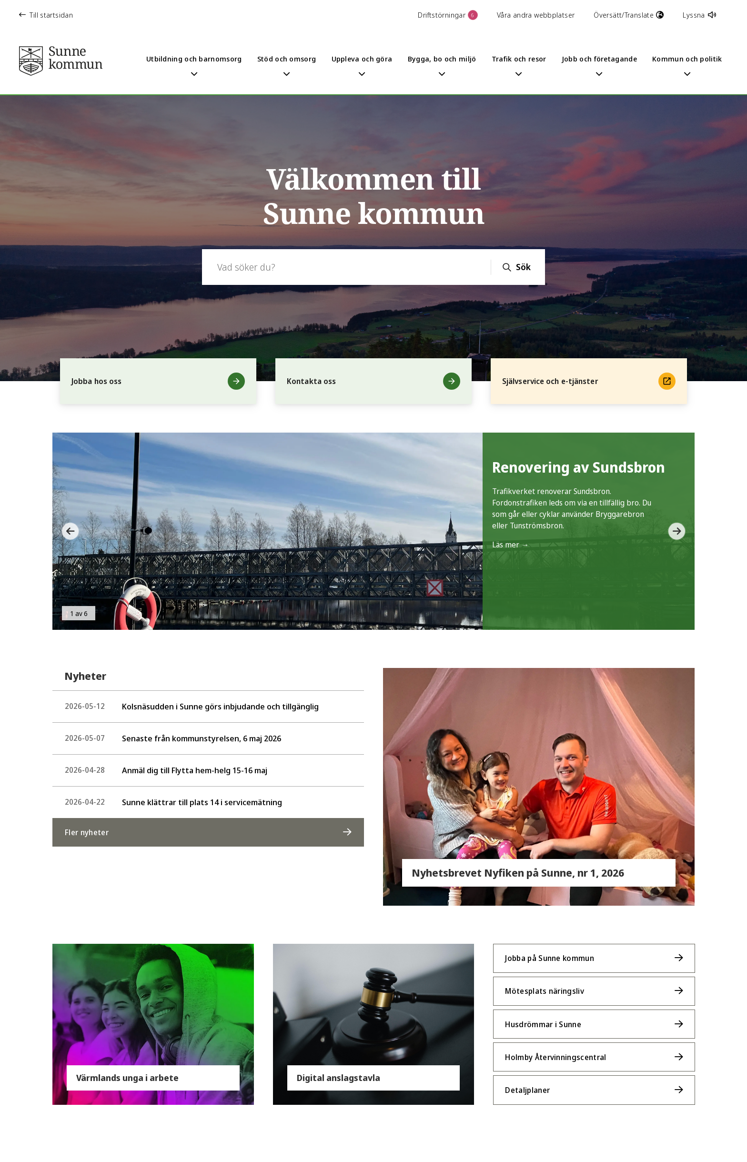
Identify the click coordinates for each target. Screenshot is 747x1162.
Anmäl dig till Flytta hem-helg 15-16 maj (166, 770)
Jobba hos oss (158, 381)
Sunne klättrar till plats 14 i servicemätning (173, 802)
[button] (66, 531)
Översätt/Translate (629, 15)
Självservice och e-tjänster (589, 381)
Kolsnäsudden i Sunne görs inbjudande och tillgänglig (192, 706)
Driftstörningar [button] (448, 15)
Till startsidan (46, 15)
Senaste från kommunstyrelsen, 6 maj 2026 (173, 738)
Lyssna (699, 15)
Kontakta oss (373, 381)
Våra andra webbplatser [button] (536, 15)
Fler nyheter (87, 832)
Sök (523, 267)
